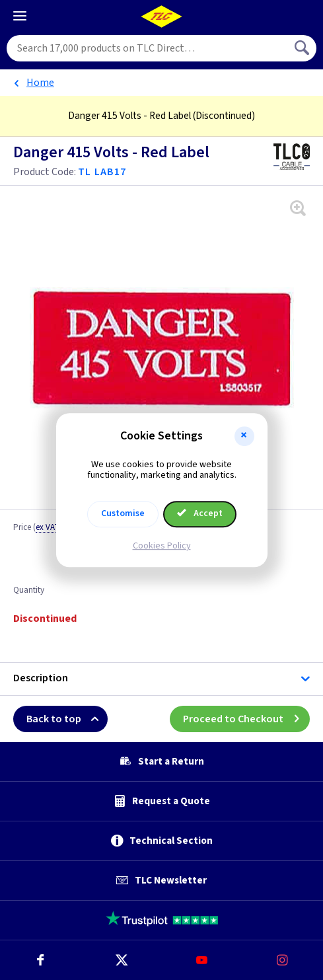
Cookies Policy (162, 545)
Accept (200, 513)
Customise (123, 513)
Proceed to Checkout (246, 719)
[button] (244, 436)
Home (40, 82)
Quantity (28, 590)
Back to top (67, 719)
